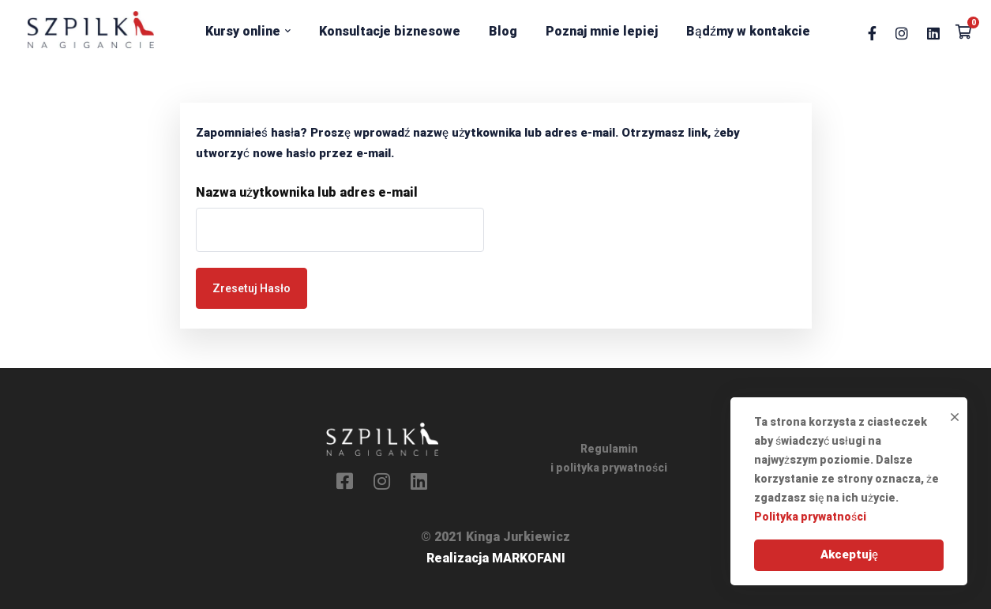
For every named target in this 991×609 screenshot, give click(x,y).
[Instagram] (902, 32)
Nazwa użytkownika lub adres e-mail (307, 192)
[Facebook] (872, 32)
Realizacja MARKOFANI (495, 558)
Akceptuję (849, 554)
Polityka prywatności (810, 516)
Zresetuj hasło (251, 288)
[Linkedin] (933, 32)
